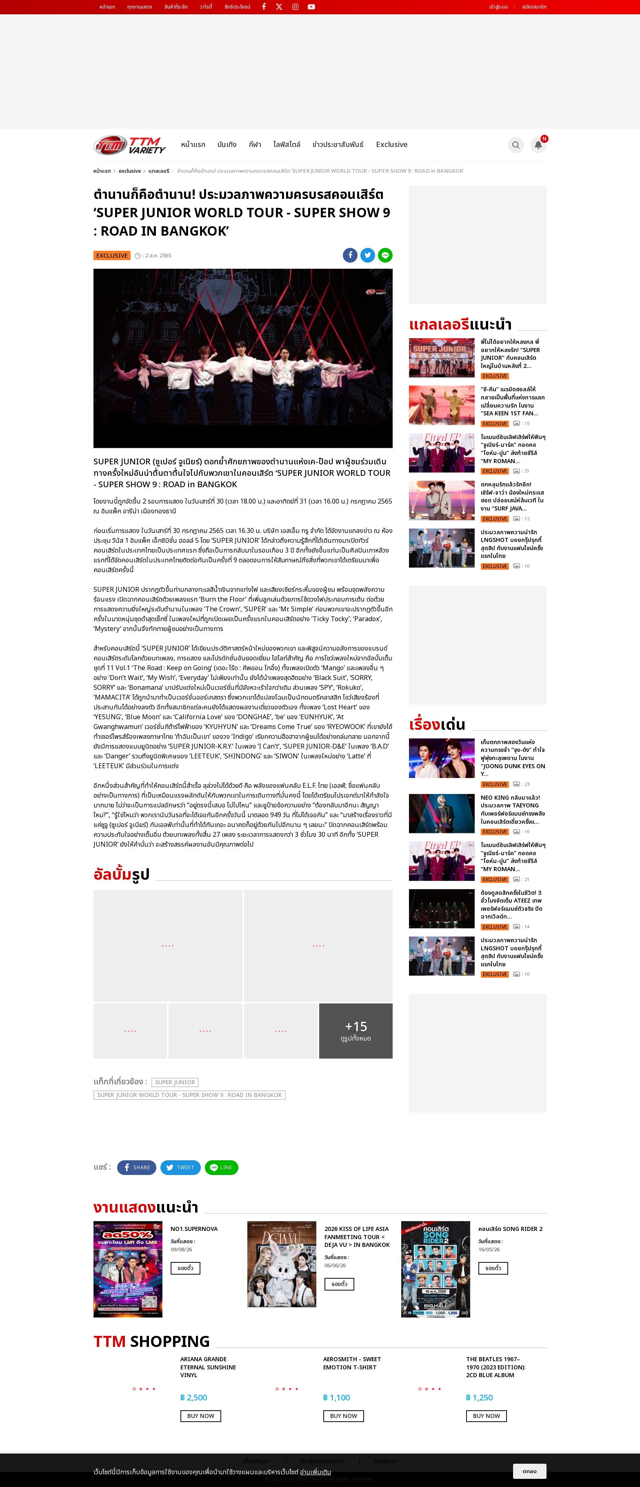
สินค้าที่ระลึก (176, 7)
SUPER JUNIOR (175, 1082)
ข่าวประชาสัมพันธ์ (338, 144)
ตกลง (530, 1471)
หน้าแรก (107, 7)
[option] (166, 1269)
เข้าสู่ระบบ (498, 7)
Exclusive (392, 144)
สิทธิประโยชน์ (237, 7)
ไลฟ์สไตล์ (286, 144)
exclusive (130, 171)
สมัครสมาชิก (534, 7)
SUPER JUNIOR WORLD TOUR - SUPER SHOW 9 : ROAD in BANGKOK (189, 1095)
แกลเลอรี (159, 171)
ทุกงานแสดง (139, 7)
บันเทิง (227, 144)
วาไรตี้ (206, 7)
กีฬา (255, 144)
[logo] (130, 145)
